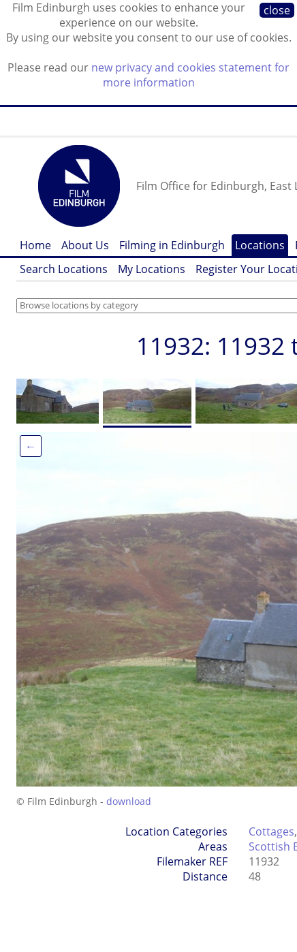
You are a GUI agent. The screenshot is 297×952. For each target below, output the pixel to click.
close (277, 10)
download (128, 801)
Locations (260, 245)
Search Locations (64, 268)
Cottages (271, 831)
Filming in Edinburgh (172, 245)
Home (35, 245)
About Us (85, 245)
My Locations (151, 268)
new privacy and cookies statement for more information (190, 75)
